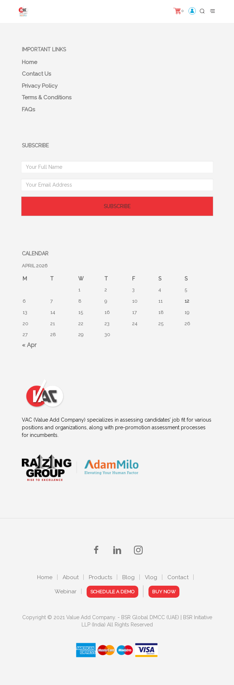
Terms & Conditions (46, 97)
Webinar (65, 591)
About (71, 577)
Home (29, 62)
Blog (128, 577)
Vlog (151, 577)
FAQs (28, 109)
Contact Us (36, 74)
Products (100, 577)
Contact (178, 577)
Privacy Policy (39, 86)
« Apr (29, 345)
